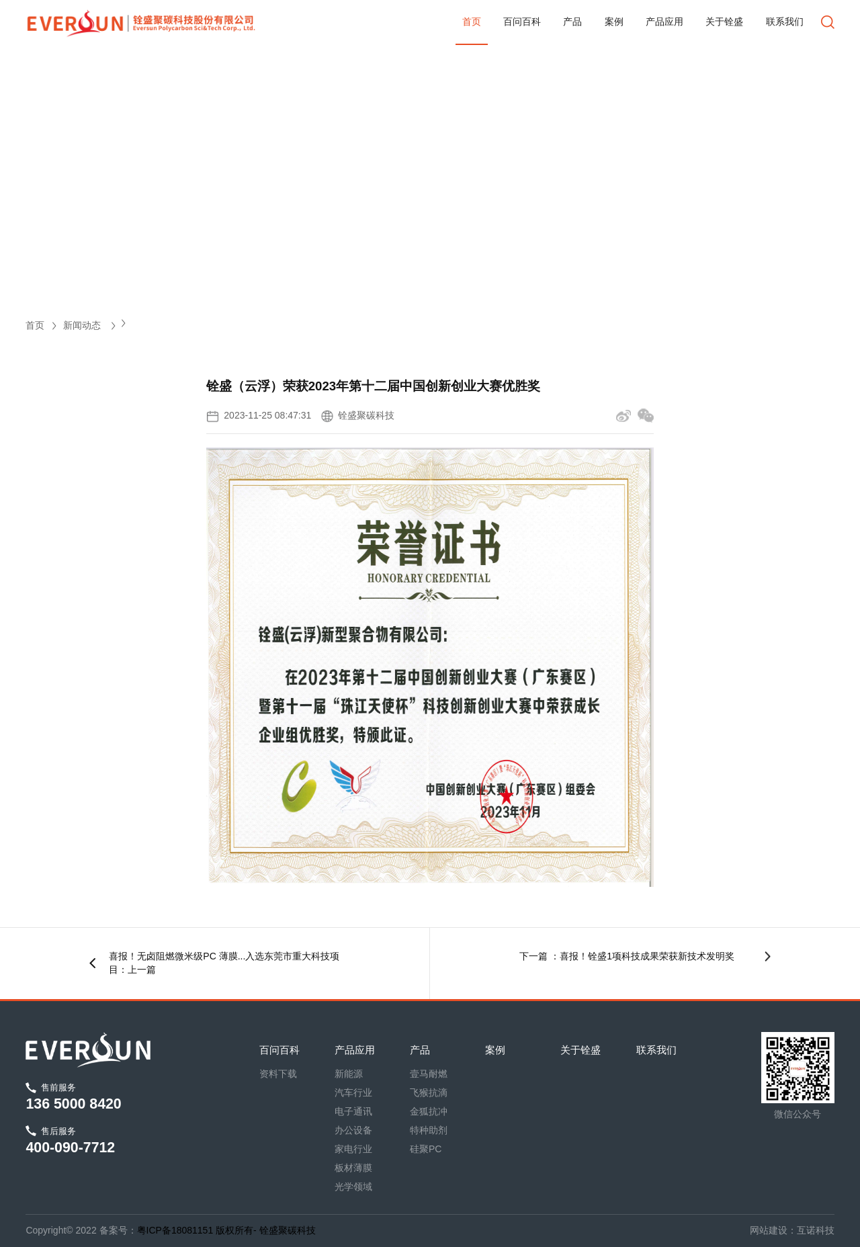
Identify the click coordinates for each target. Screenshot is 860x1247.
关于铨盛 (724, 22)
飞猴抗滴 (428, 1092)
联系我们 (785, 22)
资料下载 (278, 1073)
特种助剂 (428, 1130)
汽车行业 (353, 1092)
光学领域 (353, 1186)
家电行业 (353, 1149)
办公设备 (353, 1130)
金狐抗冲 (428, 1111)
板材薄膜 (353, 1167)
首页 (471, 22)
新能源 (349, 1073)
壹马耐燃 (428, 1073)
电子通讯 (353, 1111)
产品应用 (664, 22)
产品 (572, 22)
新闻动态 (89, 325)
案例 (614, 22)
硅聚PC (425, 1149)
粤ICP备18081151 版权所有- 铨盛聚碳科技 (226, 1230)
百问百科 (522, 22)
